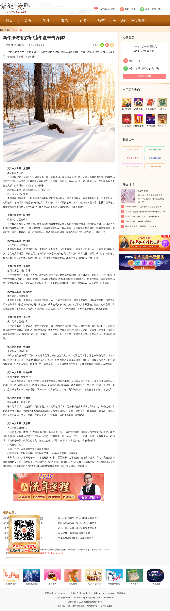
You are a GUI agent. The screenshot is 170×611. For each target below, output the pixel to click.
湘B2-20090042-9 (105, 597)
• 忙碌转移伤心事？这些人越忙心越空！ (77, 523)
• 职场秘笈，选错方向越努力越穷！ (74, 533)
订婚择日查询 (155, 149)
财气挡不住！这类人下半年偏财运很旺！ (143, 216)
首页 (2, 29)
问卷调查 (121, 593)
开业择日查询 (132, 166)
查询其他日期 (144, 76)
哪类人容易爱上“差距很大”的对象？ (140, 226)
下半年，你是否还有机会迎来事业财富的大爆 (145, 211)
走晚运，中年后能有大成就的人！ (140, 221)
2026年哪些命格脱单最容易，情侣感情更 (143, 206)
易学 (9, 29)
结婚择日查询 (132, 149)
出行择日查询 (155, 158)
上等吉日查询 (155, 166)
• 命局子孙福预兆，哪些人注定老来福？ (77, 528)
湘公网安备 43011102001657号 (71, 597)
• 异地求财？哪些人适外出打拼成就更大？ (78, 518)
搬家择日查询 (132, 158)
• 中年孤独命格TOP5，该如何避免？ (75, 538)
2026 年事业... (145, 191)
